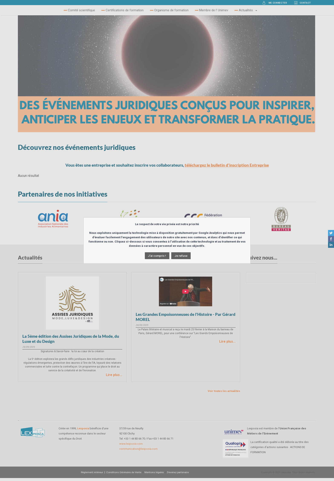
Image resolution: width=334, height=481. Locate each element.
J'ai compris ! (157, 255)
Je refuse (181, 255)
